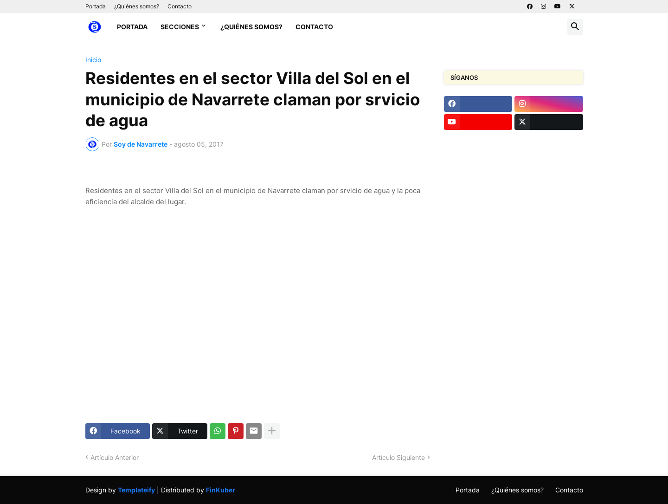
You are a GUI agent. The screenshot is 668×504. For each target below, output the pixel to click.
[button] (575, 27)
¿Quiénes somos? (136, 6)
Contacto (179, 6)
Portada (95, 6)
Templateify (136, 490)
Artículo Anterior (114, 457)
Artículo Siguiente (398, 457)
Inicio (93, 60)
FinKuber (220, 490)
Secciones (180, 27)
